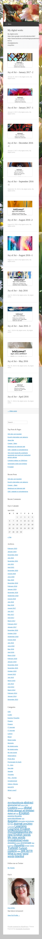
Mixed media (12, 740)
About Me (11, 440)
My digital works (24, 77)
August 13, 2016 (12, 260)
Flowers (10, 721)
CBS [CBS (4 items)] (26, 805)
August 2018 (12, 599)
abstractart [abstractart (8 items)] (13, 805)
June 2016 (11, 646)
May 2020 (11, 580)
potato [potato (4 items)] (18, 843)
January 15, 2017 (13, 77)
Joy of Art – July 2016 (18, 290)
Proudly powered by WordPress (18, 926)
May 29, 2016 (12, 366)
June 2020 (11, 577)
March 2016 (11, 655)
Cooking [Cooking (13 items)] (12, 807)
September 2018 (13, 596)
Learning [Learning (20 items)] (21, 826)
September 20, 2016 (14, 189)
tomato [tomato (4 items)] (27, 846)
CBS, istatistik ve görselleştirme (18, 450)
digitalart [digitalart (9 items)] (30, 810)
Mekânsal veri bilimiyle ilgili (16, 446)
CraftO (10, 715)
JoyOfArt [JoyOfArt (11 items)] (27, 823)
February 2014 (12, 693)
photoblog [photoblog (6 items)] (12, 843)
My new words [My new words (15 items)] (16, 837)
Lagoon (10, 734)
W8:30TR (11, 787)
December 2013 (13, 699)
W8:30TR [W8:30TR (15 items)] (27, 850)
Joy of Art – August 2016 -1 (20, 255)
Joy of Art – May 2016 (18, 361)
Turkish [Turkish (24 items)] (13, 848)
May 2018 (11, 605)
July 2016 (11, 643)
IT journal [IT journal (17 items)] (16, 823)
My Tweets (11, 868)
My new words (12, 752)
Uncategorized (12, 781)
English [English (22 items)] (24, 813)
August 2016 (12, 640)
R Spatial (11, 467)
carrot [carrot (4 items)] (23, 805)
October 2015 (12, 671)
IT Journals (11, 727)
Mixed (10, 737)
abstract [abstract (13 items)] (28, 802)
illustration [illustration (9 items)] (13, 821)
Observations (12, 756)
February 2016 (12, 658)
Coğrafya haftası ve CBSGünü (17, 460)
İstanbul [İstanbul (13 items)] (19, 856)
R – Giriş (10, 765)
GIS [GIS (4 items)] (23, 818)
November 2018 (13, 592)
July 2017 (11, 611)
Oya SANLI (11, 908)
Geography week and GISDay (17, 463)
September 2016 (13, 636)
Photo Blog (11, 759)
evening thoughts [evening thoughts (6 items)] (15, 816)
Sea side (10, 768)
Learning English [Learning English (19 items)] (19, 829)
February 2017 (12, 624)
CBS (9, 711)
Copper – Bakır (12, 485)
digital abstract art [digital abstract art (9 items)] (16, 810)
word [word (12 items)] (25, 853)
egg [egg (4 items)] (17, 814)
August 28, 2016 (12, 224)
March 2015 (11, 680)
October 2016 (12, 633)
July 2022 (11, 558)
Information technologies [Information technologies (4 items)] (26, 821)
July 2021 (11, 564)
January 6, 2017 (12, 112)
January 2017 (12, 627)
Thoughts (11, 774)
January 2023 (12, 551)
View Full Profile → (14, 915)
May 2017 (11, 614)
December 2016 (13, 630)
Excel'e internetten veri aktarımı (18, 437)
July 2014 (11, 684)
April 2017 (11, 618)
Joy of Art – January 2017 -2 (20, 72)
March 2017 (11, 621)
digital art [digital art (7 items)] (12, 813)
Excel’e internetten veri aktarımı (18, 482)
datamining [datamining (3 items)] (21, 808)
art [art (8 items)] (19, 805)
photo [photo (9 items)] (26, 840)
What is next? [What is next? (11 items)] (15, 853)
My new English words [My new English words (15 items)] (20, 833)
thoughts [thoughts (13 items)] (19, 845)
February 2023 (12, 548)
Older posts (12, 411)
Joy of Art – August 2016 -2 (20, 220)
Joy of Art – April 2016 (18, 396)
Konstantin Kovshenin (23, 929)
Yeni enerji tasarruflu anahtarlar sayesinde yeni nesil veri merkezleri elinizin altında (19, 455)
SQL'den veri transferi (15, 434)
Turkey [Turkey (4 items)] (32, 846)
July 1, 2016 (11, 330)
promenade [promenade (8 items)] (26, 843)
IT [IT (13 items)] (9, 823)
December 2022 (13, 555)
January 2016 (12, 662)
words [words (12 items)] (11, 856)
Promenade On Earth (14, 762)
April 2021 (11, 567)
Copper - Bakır (12, 443)
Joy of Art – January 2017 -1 (20, 107)
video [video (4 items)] (19, 851)
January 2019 (12, 589)
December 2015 (13, 665)
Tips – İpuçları (12, 778)
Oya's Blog (16, 12)
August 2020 (12, 574)
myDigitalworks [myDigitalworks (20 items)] (18, 832)
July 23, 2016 (12, 295)
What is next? (12, 790)
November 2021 (13, 561)
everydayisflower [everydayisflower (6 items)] (14, 818)
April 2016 (11, 652)
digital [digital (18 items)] (28, 807)
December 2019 (13, 583)
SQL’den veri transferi (15, 479)
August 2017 (12, 608)
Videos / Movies (13, 784)
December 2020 (13, 570)
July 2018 (11, 602)
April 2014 (11, 687)
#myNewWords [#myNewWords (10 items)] (15, 802)
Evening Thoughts (13, 718)
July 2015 (11, 677)
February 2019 (12, 586)
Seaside (10, 771)
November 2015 (13, 668)
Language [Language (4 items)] (11, 827)
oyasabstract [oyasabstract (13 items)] (15, 840)
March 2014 (11, 690)
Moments (11, 743)
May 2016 (11, 649)
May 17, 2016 (12, 401)
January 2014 (12, 696)
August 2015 (12, 674)
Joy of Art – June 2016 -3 (19, 326)
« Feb (9, 537)
